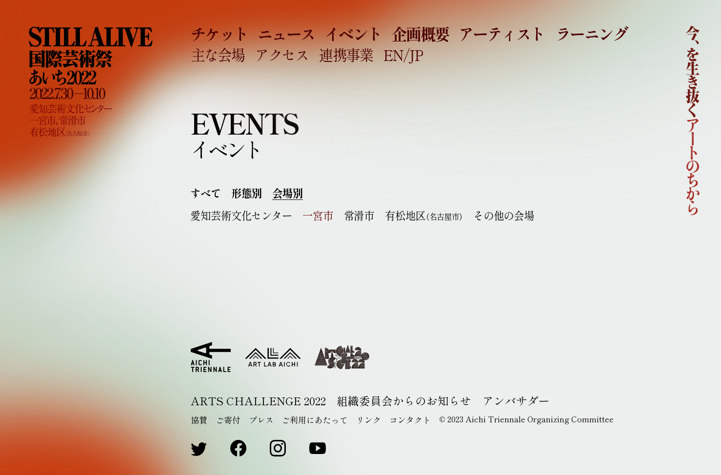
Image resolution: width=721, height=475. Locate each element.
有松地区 (424, 215)
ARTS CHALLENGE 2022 (258, 401)
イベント (353, 33)
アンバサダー (516, 401)
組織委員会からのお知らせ (404, 401)
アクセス (281, 54)
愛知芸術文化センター (241, 215)
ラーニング (591, 33)
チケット (219, 33)
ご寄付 (228, 420)
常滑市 (359, 215)
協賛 (199, 420)
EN (393, 54)
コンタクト (410, 420)
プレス (261, 420)
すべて (205, 193)
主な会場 (217, 54)
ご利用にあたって (314, 420)
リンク (368, 420)
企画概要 (420, 33)
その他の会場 (503, 215)
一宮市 (318, 215)
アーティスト (502, 33)
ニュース (286, 33)
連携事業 (346, 54)
